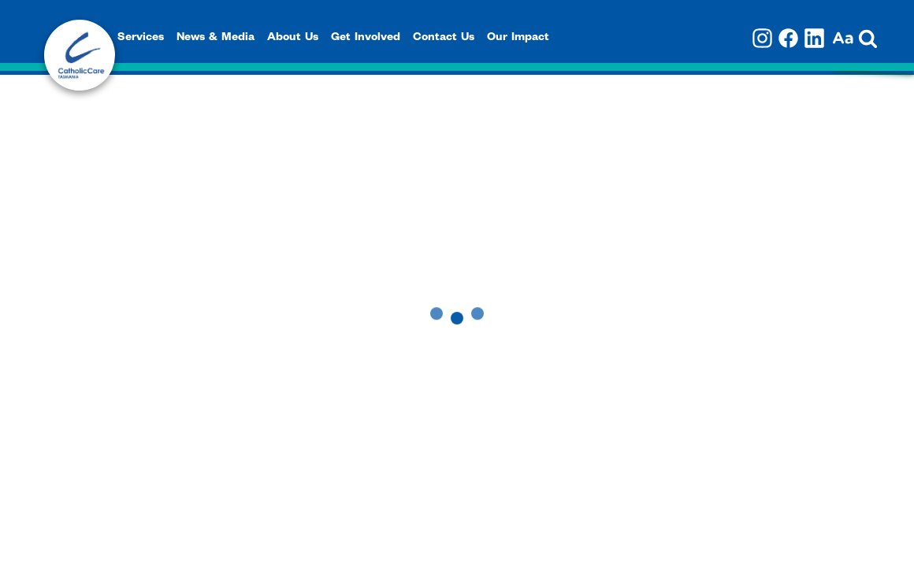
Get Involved (365, 38)
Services (140, 38)
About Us (292, 38)
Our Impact (518, 38)
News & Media (215, 38)
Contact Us (443, 38)
